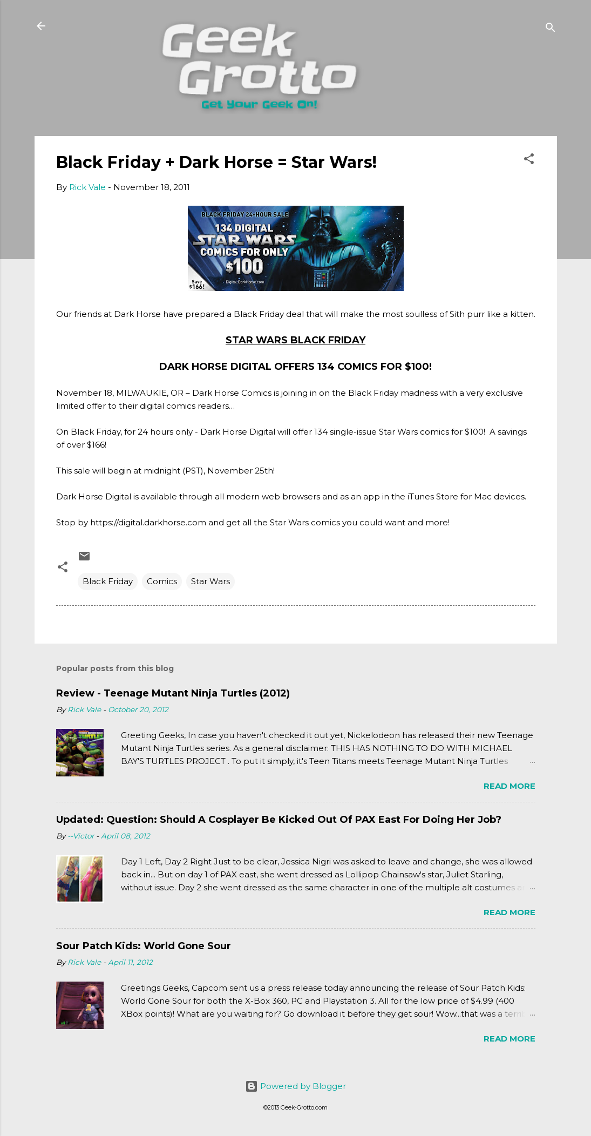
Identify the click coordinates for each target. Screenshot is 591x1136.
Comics (162, 581)
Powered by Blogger (295, 1086)
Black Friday (108, 581)
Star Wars (210, 581)
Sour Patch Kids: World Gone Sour (143, 946)
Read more (509, 786)
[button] (528, 160)
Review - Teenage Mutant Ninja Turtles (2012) (173, 693)
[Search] (550, 29)
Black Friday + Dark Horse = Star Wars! (216, 162)
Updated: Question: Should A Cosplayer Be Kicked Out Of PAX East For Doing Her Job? (278, 820)
